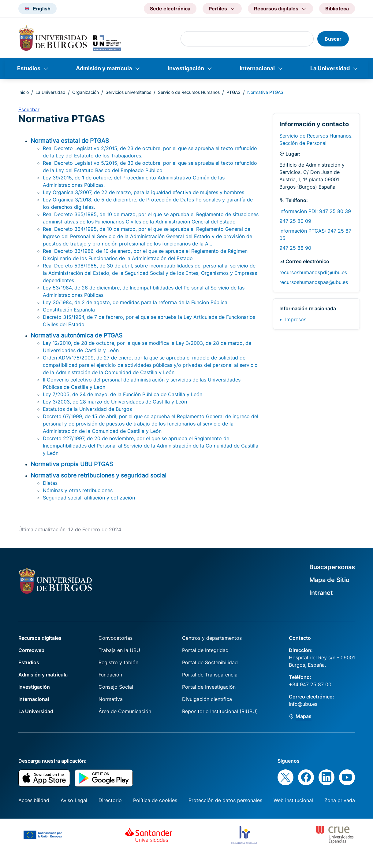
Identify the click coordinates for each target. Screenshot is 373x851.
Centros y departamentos (212, 638)
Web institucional (293, 800)
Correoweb (31, 650)
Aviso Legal (74, 800)
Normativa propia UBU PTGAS (72, 464)
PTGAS (233, 92)
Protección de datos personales (225, 800)
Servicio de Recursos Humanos (189, 92)
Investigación (186, 68)
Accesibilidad (33, 800)
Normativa (111, 699)
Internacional (257, 68)
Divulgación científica (207, 699)
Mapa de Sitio (329, 580)
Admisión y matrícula (104, 68)
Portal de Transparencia (209, 675)
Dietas (50, 483)
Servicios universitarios (128, 92)
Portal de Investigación (209, 687)
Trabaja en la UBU (119, 650)
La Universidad (330, 68)
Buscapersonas (332, 567)
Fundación (110, 675)
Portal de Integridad (205, 650)
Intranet (321, 592)
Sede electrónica (170, 9)
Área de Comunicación (125, 711)
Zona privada (339, 800)
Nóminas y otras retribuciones (78, 490)
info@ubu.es (303, 704)
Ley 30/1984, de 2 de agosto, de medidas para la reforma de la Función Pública (135, 302)
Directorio (110, 800)
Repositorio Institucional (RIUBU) (220, 711)
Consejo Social (116, 687)
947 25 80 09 (295, 221)
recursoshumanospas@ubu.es (313, 282)
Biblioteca (337, 9)
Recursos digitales (40, 638)
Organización (85, 92)
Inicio (23, 92)
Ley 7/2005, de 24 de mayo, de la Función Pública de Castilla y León (122, 394)
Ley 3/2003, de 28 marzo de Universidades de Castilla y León (115, 402)
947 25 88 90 (295, 248)
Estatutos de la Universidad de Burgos (87, 409)
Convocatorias (115, 638)
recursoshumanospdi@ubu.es (313, 272)
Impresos (295, 319)
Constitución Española (69, 310)
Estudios (28, 68)
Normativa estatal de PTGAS (70, 140)
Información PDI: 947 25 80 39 (315, 211)
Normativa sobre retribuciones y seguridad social (98, 475)
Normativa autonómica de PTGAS (76, 335)
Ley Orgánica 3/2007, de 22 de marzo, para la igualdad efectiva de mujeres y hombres (143, 192)
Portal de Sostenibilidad (210, 662)
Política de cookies (155, 800)
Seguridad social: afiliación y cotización (89, 498)
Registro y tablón (118, 662)
